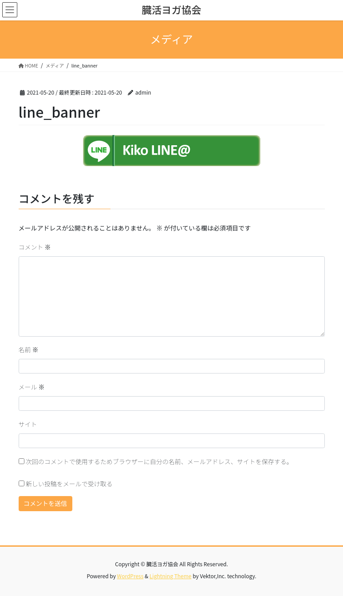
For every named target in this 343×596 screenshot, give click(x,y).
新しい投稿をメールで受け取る (69, 483)
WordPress (130, 576)
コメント (35, 246)
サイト (28, 424)
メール (32, 386)
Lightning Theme (171, 576)
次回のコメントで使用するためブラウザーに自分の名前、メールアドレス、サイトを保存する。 (159, 461)
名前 (29, 349)
